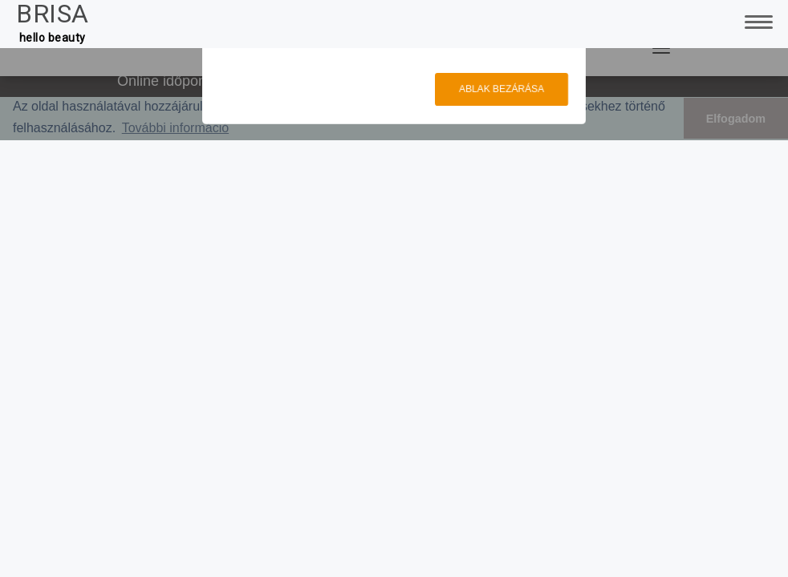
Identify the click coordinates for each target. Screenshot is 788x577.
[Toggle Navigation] (756, 20)
